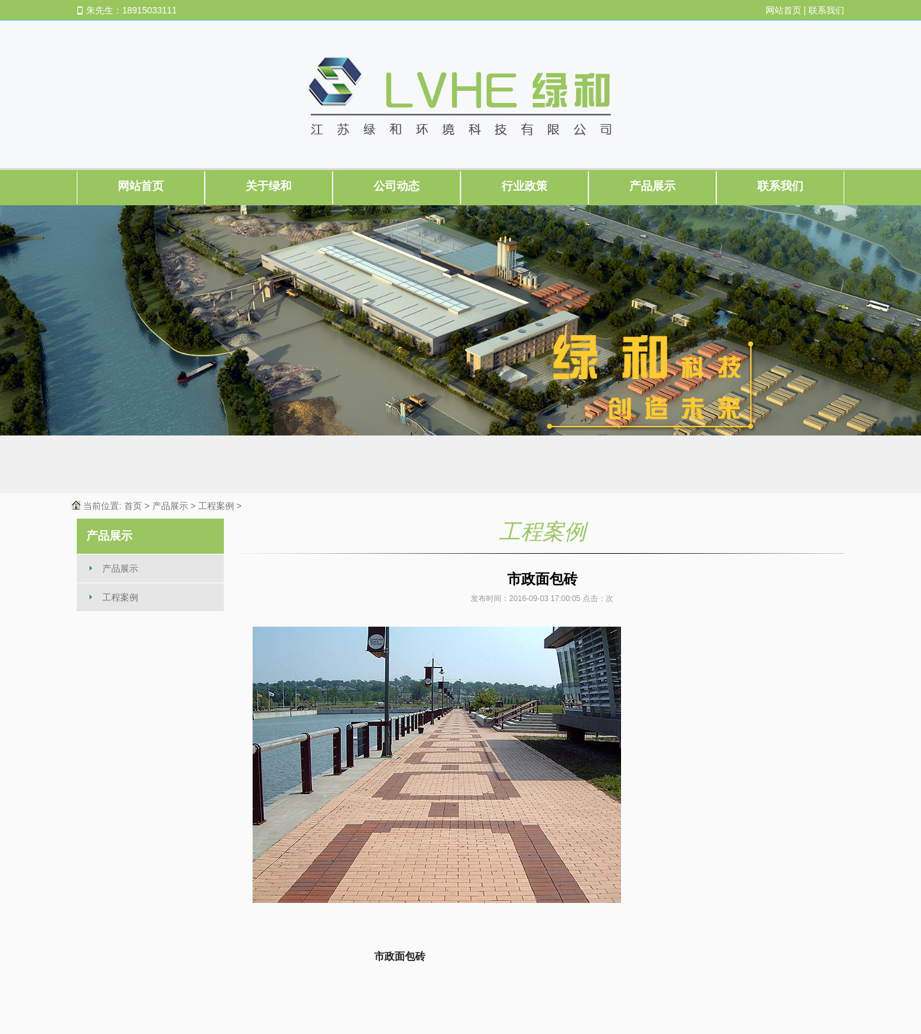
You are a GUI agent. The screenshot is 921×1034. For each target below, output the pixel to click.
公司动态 (397, 186)
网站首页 (783, 10)
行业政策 (524, 186)
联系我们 (826, 10)
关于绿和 (269, 186)
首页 (133, 506)
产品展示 (652, 186)
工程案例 (216, 506)
